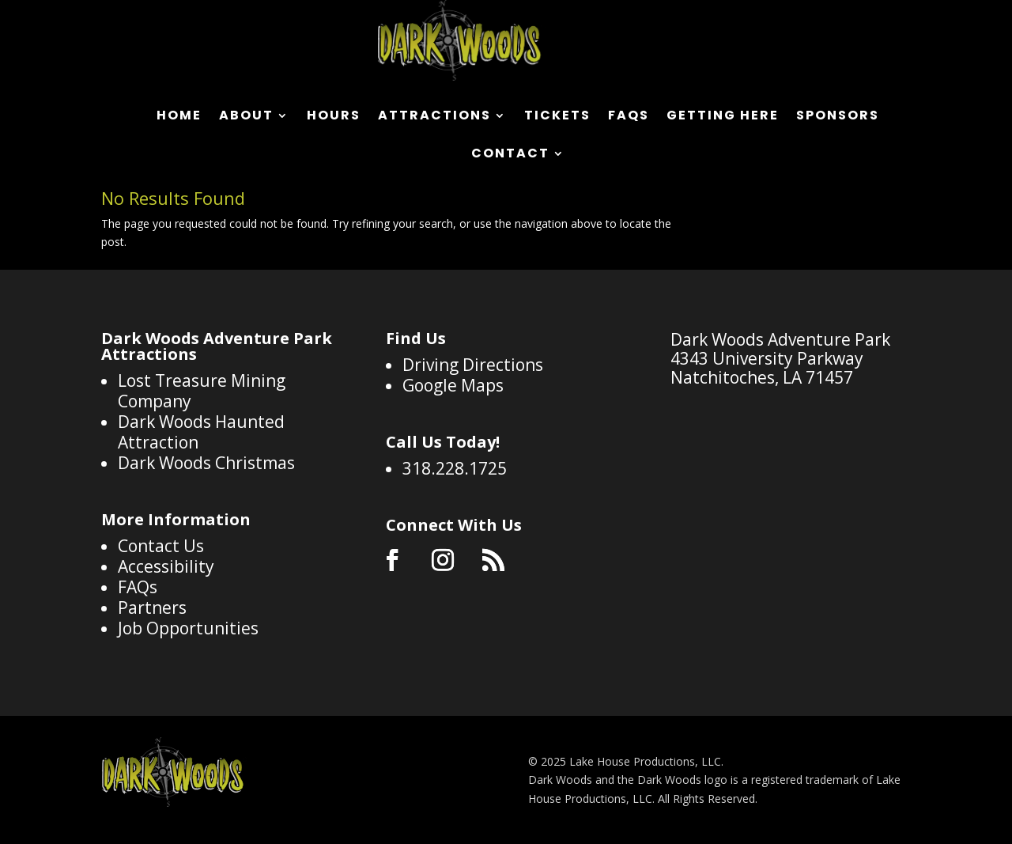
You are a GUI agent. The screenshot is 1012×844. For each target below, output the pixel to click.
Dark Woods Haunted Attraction (201, 432)
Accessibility (166, 566)
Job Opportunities (188, 628)
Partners (152, 607)
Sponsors (837, 117)
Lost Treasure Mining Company (201, 390)
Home (179, 117)
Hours (334, 117)
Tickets (557, 117)
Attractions (434, 117)
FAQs (628, 117)
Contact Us (161, 546)
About (246, 117)
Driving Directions (472, 365)
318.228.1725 (454, 468)
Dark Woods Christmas (206, 463)
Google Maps (453, 385)
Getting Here (722, 117)
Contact (510, 155)
